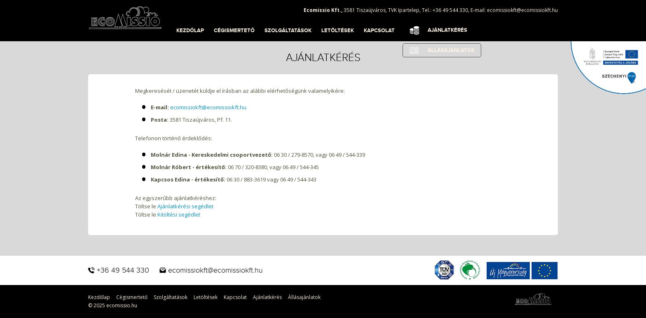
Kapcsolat (379, 30)
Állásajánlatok (304, 297)
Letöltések (337, 30)
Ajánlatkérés (447, 30)
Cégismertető (234, 30)
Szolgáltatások (287, 30)
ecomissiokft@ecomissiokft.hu (522, 10)
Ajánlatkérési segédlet (185, 206)
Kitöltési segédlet (178, 214)
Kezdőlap (190, 30)
